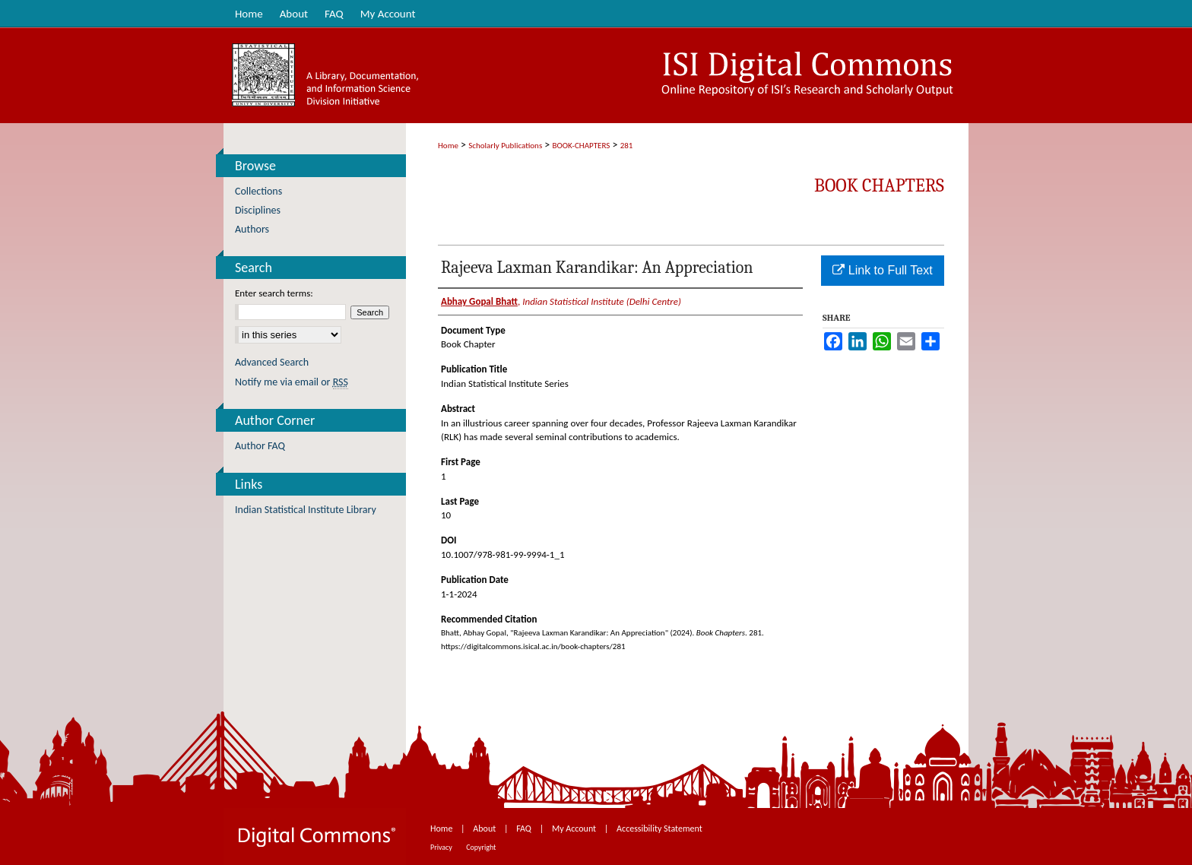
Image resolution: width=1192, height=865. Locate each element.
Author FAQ (260, 445)
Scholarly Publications (505, 146)
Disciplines (258, 210)
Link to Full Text (882, 270)
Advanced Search (272, 362)
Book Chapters (879, 185)
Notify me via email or (291, 381)
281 (626, 146)
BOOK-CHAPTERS (581, 146)
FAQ (524, 828)
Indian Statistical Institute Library (305, 509)
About (485, 828)
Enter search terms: (274, 293)
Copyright (481, 847)
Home (448, 146)
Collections (258, 191)
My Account (575, 828)
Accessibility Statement (659, 828)
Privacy (442, 847)
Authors (252, 229)
